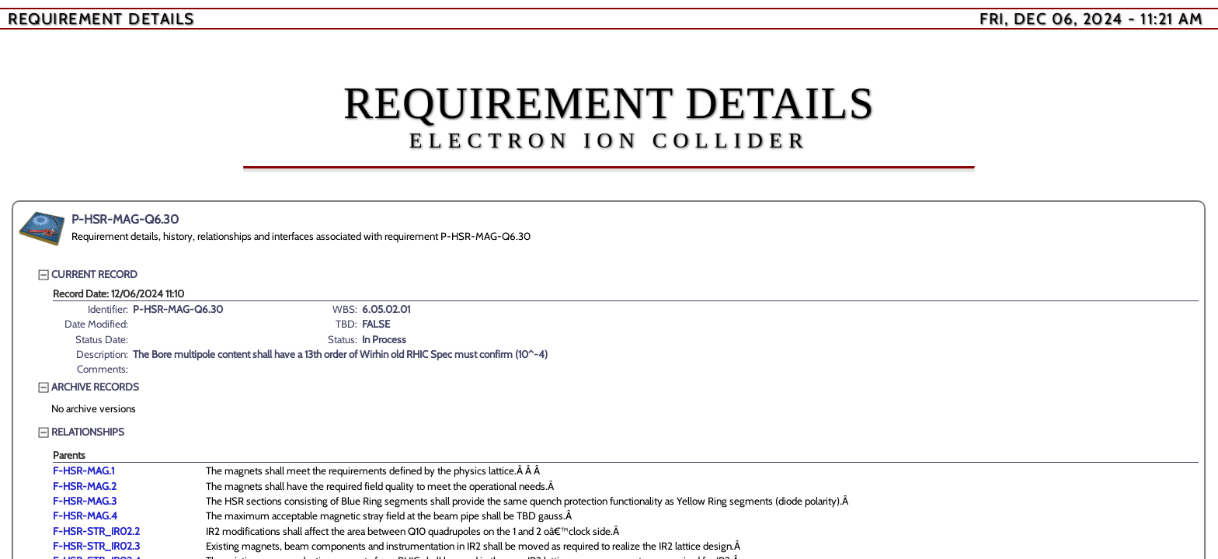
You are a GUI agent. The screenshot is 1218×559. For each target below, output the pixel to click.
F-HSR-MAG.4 (85, 515)
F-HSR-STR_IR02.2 (96, 531)
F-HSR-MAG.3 (85, 501)
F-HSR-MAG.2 (85, 486)
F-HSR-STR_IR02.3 (96, 546)
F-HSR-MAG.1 (83, 470)
